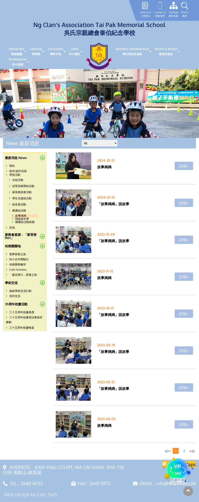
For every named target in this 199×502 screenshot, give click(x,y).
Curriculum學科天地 (55, 51)
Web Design (16, 494)
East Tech (47, 494)
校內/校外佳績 (16, 171)
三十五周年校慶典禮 (20, 312)
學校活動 (13, 174)
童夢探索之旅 (16, 254)
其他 (10, 227)
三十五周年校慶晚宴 (20, 327)
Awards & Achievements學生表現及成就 (132, 51)
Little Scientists (16, 269)
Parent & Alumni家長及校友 (166, 51)
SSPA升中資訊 (74, 51)
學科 (10, 166)
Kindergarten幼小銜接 (18, 61)
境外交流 (13, 296)
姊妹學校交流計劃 (18, 291)
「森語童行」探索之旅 (21, 274)
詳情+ (184, 166)
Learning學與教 (36, 51)
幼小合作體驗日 (17, 259)
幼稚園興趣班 (16, 264)
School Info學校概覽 (16, 51)
